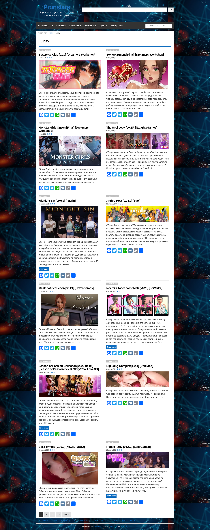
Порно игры (43, 26)
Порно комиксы (58, 26)
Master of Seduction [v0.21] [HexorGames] (66, 288)
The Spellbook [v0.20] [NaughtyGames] (131, 127)
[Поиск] (171, 9)
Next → (66, 514)
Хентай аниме (75, 26)
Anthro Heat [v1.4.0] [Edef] (123, 200)
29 (58, 514)
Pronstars (56, 7)
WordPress (113, 526)
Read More (43, 269)
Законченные (45, 50)
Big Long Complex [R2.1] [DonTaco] (129, 366)
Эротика (103, 26)
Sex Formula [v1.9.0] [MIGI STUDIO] (62, 446)
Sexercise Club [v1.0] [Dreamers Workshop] (67, 54)
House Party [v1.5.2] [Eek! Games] (128, 446)
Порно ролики (117, 26)
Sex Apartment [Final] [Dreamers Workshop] (135, 54)
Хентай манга (90, 26)
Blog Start (124, 526)
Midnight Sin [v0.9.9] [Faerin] (57, 200)
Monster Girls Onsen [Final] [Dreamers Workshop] (64, 129)
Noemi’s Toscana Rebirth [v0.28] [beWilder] (134, 288)
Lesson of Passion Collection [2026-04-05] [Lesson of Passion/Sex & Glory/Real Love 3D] (69, 367)
